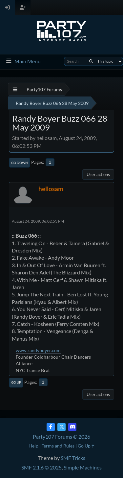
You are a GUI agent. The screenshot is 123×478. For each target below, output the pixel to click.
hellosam (50, 188)
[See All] (15, 89)
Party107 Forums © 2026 (61, 436)
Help (33, 445)
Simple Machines (83, 467)
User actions (98, 174)
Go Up (16, 382)
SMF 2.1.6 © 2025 (41, 467)
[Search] (91, 61)
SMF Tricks (73, 458)
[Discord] (72, 427)
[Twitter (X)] (61, 427)
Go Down (19, 163)
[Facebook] (51, 427)
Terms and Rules (58, 445)
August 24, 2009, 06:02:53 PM (38, 221)
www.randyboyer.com (38, 350)
